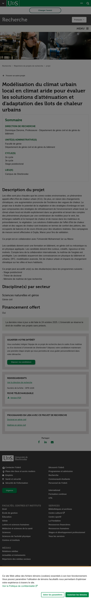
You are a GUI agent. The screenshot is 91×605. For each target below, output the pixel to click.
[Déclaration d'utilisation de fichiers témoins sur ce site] (45, 586)
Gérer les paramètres (52, 595)
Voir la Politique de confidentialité (18, 586)
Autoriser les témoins (77, 595)
